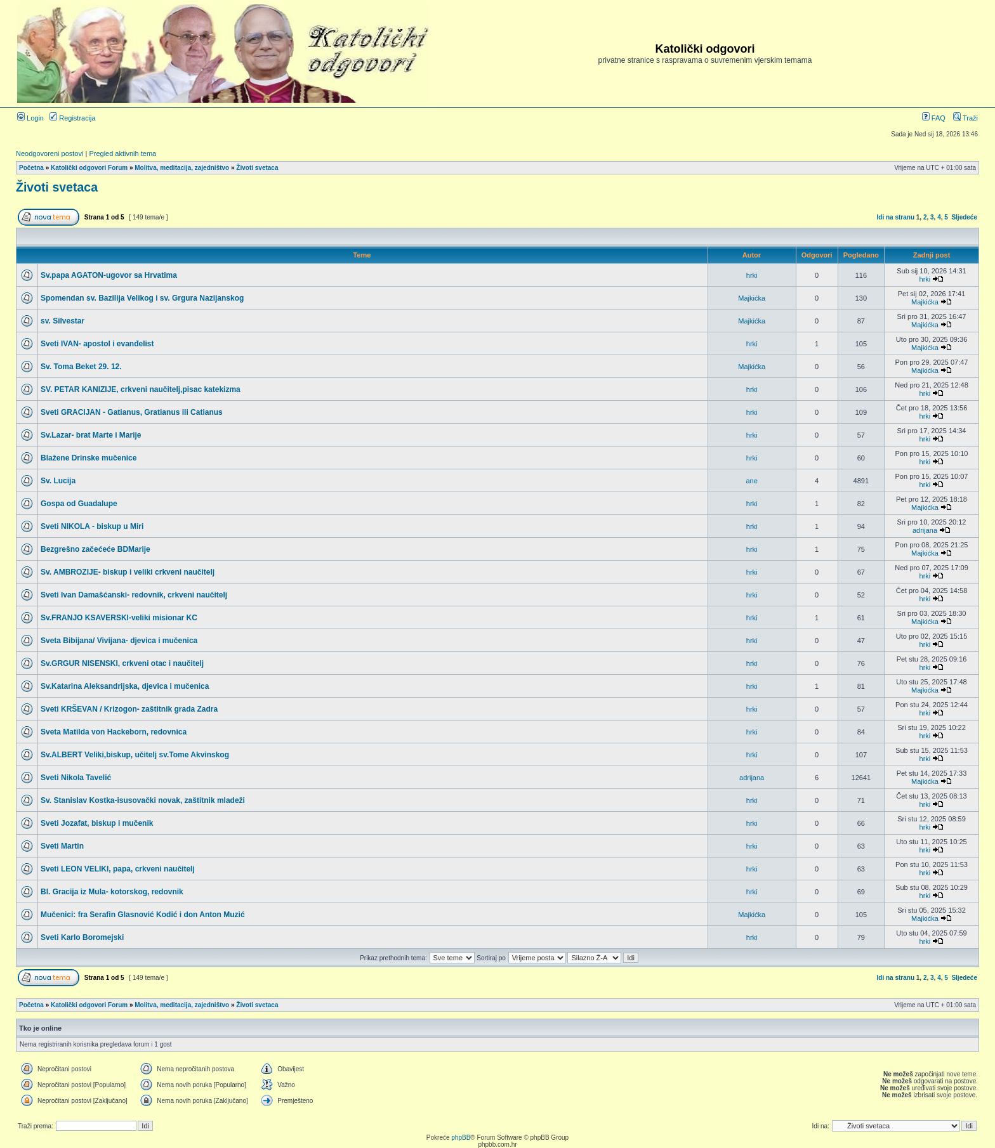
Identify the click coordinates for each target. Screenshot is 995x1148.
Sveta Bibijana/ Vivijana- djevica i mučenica (119, 640)
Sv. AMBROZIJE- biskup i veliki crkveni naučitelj (127, 572)
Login (30, 118)
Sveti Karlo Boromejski (82, 937)
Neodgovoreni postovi (49, 153)
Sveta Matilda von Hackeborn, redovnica (114, 731)
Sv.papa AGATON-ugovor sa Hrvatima (109, 275)
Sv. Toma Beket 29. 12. (81, 366)
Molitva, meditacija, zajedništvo (182, 167)
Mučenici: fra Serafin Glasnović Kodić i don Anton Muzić (143, 914)
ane (751, 481)
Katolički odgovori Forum (89, 167)
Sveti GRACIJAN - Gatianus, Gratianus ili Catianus (132, 412)
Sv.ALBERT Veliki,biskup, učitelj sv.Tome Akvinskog (135, 754)
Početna (31, 167)
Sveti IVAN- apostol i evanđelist (97, 343)
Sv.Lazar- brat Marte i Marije (91, 435)
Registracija (72, 118)
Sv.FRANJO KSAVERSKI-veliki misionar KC (119, 617)
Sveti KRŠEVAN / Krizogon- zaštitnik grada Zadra (129, 709)
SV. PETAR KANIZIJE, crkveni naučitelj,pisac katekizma (141, 389)
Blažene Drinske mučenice (88, 457)
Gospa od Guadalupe (79, 503)
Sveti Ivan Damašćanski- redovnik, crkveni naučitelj (134, 594)
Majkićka (751, 298)
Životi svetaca (257, 167)
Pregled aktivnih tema (122, 153)
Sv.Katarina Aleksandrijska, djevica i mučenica (125, 686)
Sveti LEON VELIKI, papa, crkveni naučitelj (118, 868)
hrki (752, 275)
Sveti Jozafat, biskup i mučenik (97, 823)
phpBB (460, 1137)
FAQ (934, 118)
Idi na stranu (895, 217)
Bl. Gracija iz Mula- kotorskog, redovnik (112, 891)
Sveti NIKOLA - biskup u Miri (92, 526)
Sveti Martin (62, 846)
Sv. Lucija (58, 480)
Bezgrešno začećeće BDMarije (95, 549)
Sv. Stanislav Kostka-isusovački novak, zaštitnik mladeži (143, 800)
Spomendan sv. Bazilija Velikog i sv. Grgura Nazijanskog (142, 298)
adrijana (925, 530)
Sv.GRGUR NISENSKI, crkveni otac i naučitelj (122, 663)
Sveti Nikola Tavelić (76, 777)
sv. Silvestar (62, 320)
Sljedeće (964, 217)
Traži (965, 118)
